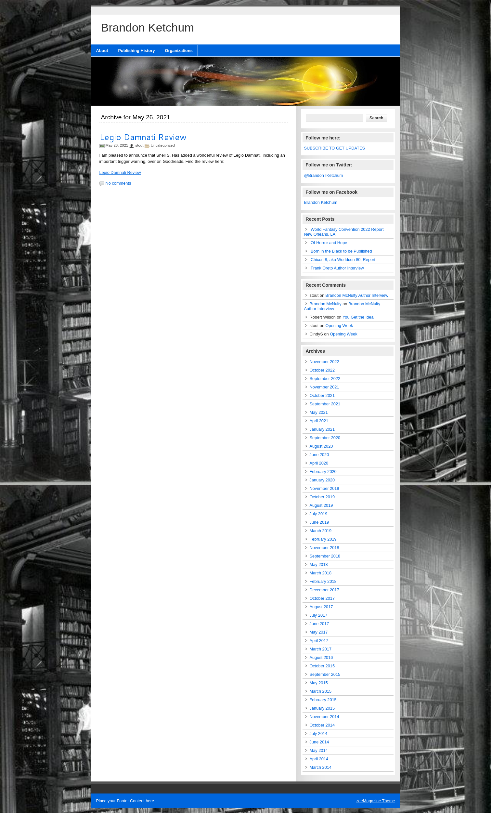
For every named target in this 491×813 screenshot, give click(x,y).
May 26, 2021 (117, 145)
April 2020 (319, 463)
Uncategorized (163, 145)
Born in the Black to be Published (341, 251)
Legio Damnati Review (143, 137)
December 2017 (324, 589)
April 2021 (319, 420)
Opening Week (339, 325)
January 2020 (322, 480)
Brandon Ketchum (320, 202)
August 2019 (321, 505)
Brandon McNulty (326, 303)
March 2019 (321, 530)
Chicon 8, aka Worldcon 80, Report (343, 259)
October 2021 (322, 395)
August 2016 (321, 657)
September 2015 (325, 674)
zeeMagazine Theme (375, 800)
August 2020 (321, 446)
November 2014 (324, 716)
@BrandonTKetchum (323, 175)
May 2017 (319, 632)
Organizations (179, 50)
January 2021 (322, 429)
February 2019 (323, 539)
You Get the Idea (358, 317)
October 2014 (322, 725)
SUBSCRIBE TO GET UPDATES (334, 148)
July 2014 (319, 733)
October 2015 (322, 665)
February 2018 (323, 581)
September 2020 (325, 437)
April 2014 (319, 758)
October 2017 (322, 598)
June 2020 (319, 454)
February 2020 (323, 471)
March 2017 (321, 649)
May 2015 (319, 682)
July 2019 (319, 513)
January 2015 (322, 708)
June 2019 (319, 522)
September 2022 (325, 378)
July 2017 (319, 615)
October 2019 (322, 496)
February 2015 (323, 699)
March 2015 (321, 691)
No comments (118, 183)
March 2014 (321, 767)
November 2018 (324, 547)
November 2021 (324, 387)
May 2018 (319, 564)
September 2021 (325, 403)
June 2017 (319, 623)
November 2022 (324, 361)
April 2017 (319, 640)
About (102, 50)
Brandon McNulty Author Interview (357, 295)
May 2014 (319, 750)
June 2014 (319, 742)
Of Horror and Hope (329, 242)
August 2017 (321, 606)
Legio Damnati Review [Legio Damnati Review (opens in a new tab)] (120, 172)
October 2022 (322, 370)
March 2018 (321, 572)
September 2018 (325, 556)
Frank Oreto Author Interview (337, 268)
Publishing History (136, 50)
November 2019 (324, 488)
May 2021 (319, 412)
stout (139, 145)
